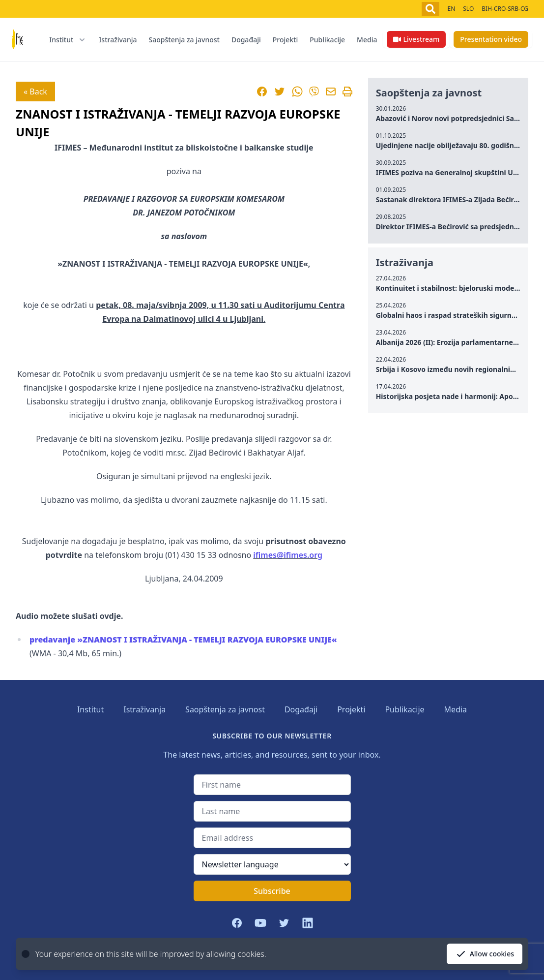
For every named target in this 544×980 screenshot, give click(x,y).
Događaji (246, 39)
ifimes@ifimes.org (287, 555)
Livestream (416, 39)
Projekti (285, 39)
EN (451, 8)
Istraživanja (118, 39)
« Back (35, 91)
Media (367, 39)
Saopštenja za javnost (184, 39)
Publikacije (327, 39)
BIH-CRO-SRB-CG (505, 8)
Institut (90, 709)
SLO (468, 8)
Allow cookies (484, 954)
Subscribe (272, 891)
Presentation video (491, 39)
